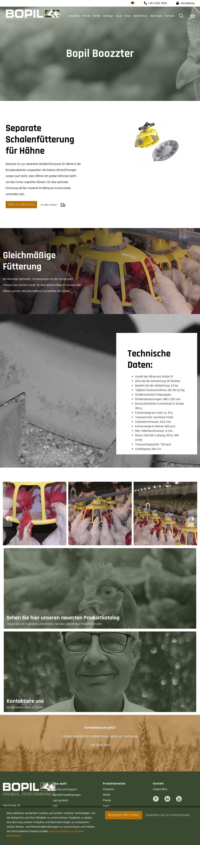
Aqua (119, 16)
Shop (128, 16)
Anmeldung (185, 3)
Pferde (86, 16)
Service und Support (65, 789)
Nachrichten (140, 16)
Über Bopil (156, 16)
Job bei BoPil (60, 801)
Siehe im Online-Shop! (21, 205)
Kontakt (170, 16)
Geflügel (108, 16)
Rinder (97, 16)
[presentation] (7, 518)
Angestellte (160, 789)
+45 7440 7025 (155, 3)
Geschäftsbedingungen (67, 795)
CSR (55, 806)
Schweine (74, 16)
